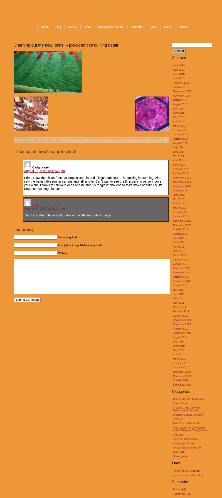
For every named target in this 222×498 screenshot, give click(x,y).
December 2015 (182, 91)
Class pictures (181, 403)
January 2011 (180, 315)
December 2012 (182, 220)
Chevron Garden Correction (188, 399)
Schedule (137, 27)
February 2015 (181, 130)
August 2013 (180, 190)
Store (87, 27)
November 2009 (182, 376)
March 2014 (179, 164)
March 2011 (179, 307)
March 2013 (179, 207)
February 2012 (181, 259)
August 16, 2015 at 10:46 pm (44, 171)
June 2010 (179, 345)
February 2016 (181, 82)
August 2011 (180, 285)
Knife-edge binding (183, 443)
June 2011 (179, 294)
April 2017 (178, 69)
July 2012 (178, 238)
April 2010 (178, 354)
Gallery (72, 27)
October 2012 (180, 229)
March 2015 (179, 125)
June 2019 (179, 65)
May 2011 (178, 298)
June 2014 (179, 151)
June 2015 (179, 112)
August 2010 (180, 337)
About (153, 27)
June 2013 (179, 194)
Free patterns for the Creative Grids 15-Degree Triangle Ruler (190, 429)
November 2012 (182, 225)
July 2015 (178, 108)
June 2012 (179, 242)
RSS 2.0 (147, 139)
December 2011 (182, 268)
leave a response (22, 141)
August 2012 (180, 233)
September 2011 (182, 281)
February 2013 (181, 212)
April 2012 (178, 251)
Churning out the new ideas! (39, 45)
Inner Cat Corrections (185, 439)
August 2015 (180, 104)
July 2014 (178, 147)
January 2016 (180, 87)
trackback (38, 141)
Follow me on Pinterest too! (188, 475)
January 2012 (180, 264)
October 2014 (180, 138)
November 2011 (182, 272)
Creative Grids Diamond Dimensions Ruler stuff (186, 409)
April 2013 (178, 203)
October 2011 (180, 276)
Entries (180, 489)
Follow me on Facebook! (186, 470)
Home (45, 27)
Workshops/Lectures (110, 27)
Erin (35, 205)
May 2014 (178, 156)
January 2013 (180, 216)
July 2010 (178, 341)
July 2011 (178, 289)
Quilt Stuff (178, 452)
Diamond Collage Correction (188, 414)
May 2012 (178, 246)
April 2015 (178, 121)
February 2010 (181, 363)
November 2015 (182, 95)
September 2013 (182, 186)
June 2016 (179, 74)
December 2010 (182, 320)
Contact (183, 27)
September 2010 (182, 333)
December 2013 (182, 177)
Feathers (178, 419)
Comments (182, 493)
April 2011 (178, 302)
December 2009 (182, 371)
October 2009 (180, 380)
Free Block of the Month (186, 423)
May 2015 (178, 117)
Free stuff (178, 434)
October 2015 (180, 100)
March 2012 (179, 255)
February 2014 (181, 169)
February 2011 (181, 311)
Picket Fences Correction (187, 447)
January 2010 (180, 367)
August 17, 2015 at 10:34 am (44, 208)
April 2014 (178, 160)
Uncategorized (181, 456)
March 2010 (179, 358)
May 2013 (178, 199)
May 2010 (178, 350)
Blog (58, 27)
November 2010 (182, 324)
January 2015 (180, 134)
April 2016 (178, 78)
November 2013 (182, 182)
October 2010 (180, 328)
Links (167, 27)
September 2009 (182, 384)
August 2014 (180, 143)
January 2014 (180, 173)
